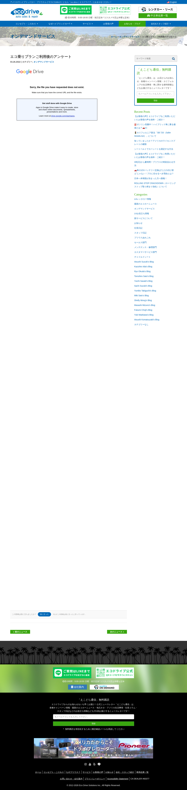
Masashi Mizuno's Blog (144, 305)
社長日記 (138, 228)
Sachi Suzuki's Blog (143, 286)
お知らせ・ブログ (132, 24)
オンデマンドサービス (129, 37)
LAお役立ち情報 (141, 213)
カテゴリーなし (141, 324)
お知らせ (138, 223)
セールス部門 (140, 242)
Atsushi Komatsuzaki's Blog (146, 319)
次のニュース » (117, 632)
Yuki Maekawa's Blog (144, 315)
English (172, 2)
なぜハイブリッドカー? (60, 24)
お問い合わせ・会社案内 (71, 779)
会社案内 (77, 687)
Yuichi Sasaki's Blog (143, 281)
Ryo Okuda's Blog (142, 271)
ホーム (114, 37)
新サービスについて (143, 218)
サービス (88, 24)
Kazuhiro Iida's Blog (143, 266)
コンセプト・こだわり (26, 24)
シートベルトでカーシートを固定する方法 (153, 149)
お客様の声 (108, 24)
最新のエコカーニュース (145, 204)
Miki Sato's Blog (141, 295)
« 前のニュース (20, 632)
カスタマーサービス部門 (145, 252)
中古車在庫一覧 (157, 15)
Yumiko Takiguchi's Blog (145, 291)
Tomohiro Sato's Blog (144, 276)
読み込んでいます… (57, 337)
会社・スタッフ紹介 (125, 772)
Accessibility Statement (117, 779)
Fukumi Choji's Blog (143, 310)
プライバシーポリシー (95, 779)
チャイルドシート (142, 257)
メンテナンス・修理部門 (145, 247)
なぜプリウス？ (73, 772)
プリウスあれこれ (142, 237)
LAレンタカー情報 (142, 199)
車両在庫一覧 (142, 772)
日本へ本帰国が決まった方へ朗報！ (150, 178)
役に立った (44, 614)
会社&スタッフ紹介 (161, 24)
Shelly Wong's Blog (143, 300)
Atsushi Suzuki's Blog (144, 262)
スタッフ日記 (140, 233)
